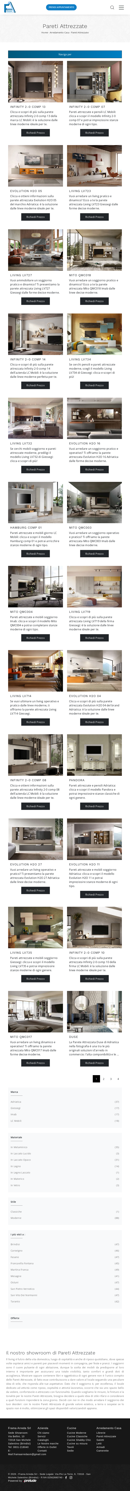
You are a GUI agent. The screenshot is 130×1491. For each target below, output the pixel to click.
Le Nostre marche (48, 1443)
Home (44, 32)
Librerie (100, 1432)
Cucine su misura (77, 1443)
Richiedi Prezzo (35, 132)
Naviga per (65, 54)
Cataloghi (43, 1440)
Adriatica (64, 1102)
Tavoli (70, 1447)
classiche (64, 1212)
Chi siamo (43, 1432)
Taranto (64, 1301)
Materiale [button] (16, 1137)
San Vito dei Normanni (64, 1295)
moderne (64, 1218)
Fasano (64, 1257)
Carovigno (64, 1251)
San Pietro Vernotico (64, 1289)
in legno (64, 1166)
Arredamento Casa (59, 32)
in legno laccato (64, 1172)
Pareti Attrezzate (80, 32)
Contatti (42, 1450)
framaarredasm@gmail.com (30, 1454)
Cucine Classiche (77, 1436)
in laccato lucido (64, 1153)
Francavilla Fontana (64, 1263)
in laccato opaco (64, 1160)
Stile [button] (13, 1201)
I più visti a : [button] (18, 1234)
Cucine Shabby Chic (79, 1440)
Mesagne (64, 1276)
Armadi (100, 1447)
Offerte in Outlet (47, 1447)
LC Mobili (64, 1121)
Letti (99, 1443)
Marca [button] (14, 1092)
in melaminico (64, 1147)
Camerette (102, 1450)
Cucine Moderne (76, 1432)
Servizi (42, 1436)
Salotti (100, 1440)
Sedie (70, 1450)
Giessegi (64, 1108)
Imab (64, 1114)
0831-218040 (21, 1447)
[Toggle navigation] (121, 7)
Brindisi (64, 1244)
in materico (64, 1179)
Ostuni (64, 1282)
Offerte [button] (15, 1318)
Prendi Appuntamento (61, 7)
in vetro (64, 1185)
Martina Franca (64, 1270)
